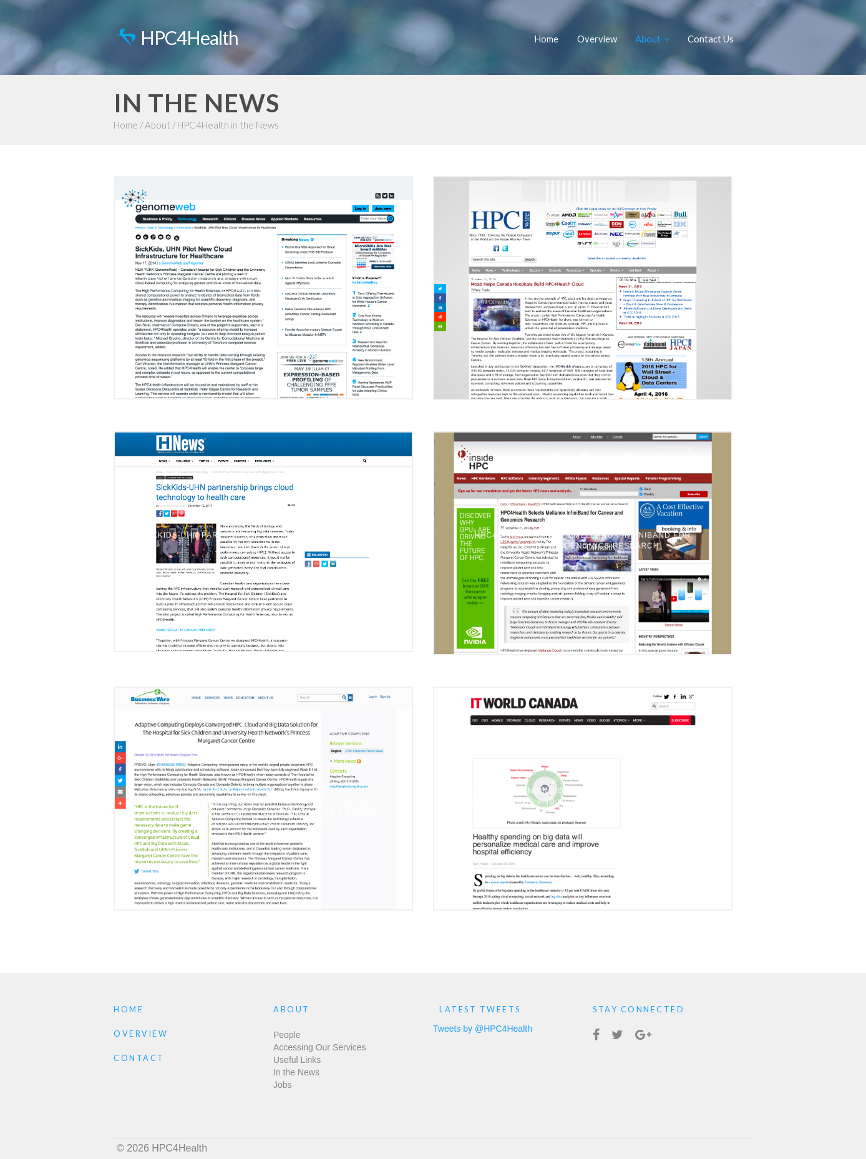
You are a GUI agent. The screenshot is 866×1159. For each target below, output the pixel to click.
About (652, 38)
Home (546, 38)
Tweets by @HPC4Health (482, 1029)
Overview (597, 38)
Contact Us (711, 38)
